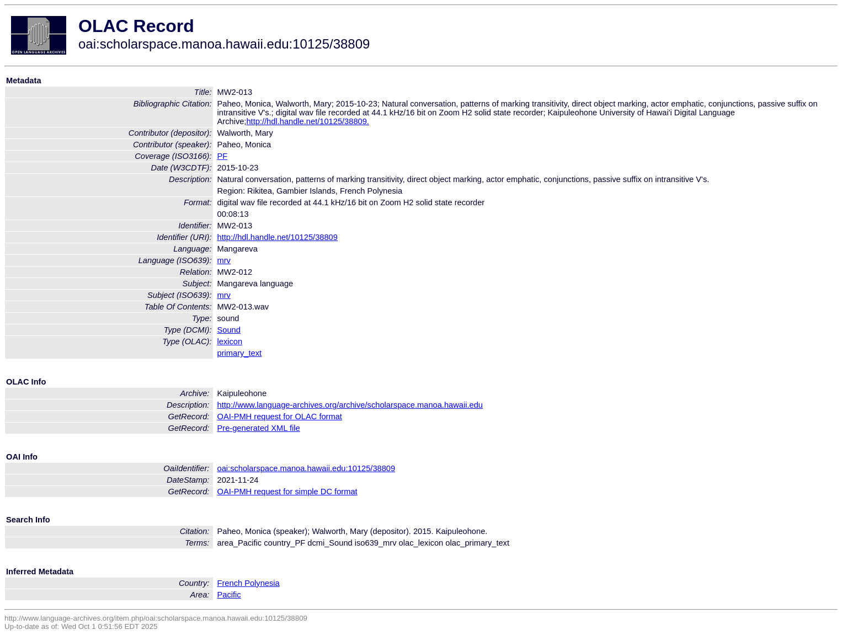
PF (222, 156)
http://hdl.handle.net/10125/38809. (307, 121)
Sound (229, 329)
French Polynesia (248, 583)
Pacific (229, 594)
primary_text (239, 353)
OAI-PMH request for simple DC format (287, 491)
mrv (224, 260)
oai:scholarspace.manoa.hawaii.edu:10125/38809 (306, 468)
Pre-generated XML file (258, 428)
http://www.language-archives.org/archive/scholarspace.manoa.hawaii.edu (350, 405)
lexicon (230, 341)
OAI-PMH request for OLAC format (279, 416)
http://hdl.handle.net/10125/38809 (277, 237)
